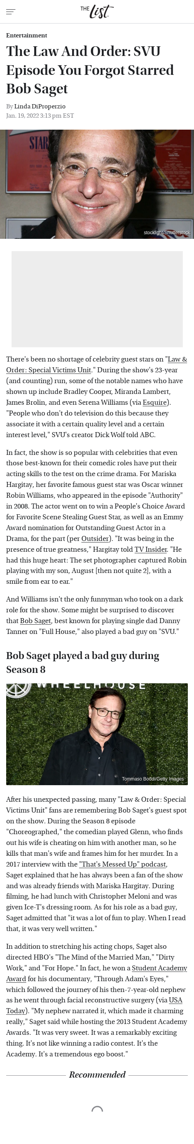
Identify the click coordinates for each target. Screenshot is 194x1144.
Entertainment (26, 35)
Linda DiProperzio (40, 106)
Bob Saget (35, 621)
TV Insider (151, 550)
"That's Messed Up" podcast (122, 864)
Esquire (155, 403)
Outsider (95, 539)
